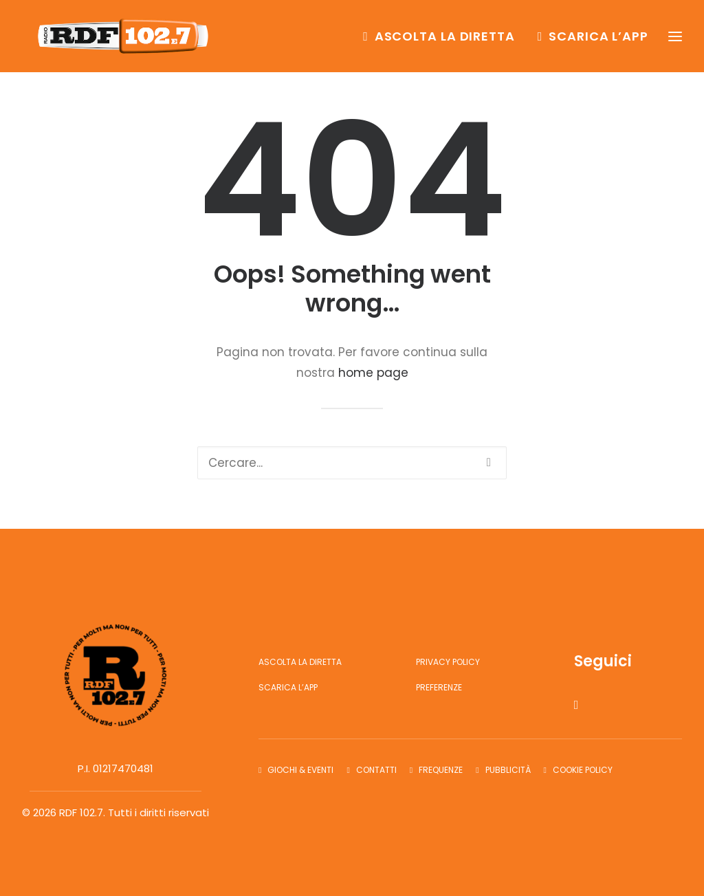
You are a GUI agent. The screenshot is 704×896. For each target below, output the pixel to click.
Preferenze (439, 687)
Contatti (376, 770)
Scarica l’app (598, 38)
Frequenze (441, 770)
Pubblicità (508, 770)
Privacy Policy (448, 662)
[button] (489, 462)
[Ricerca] (352, 462)
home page (373, 372)
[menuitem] (444, 39)
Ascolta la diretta (445, 38)
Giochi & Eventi (300, 770)
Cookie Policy (583, 770)
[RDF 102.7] (125, 39)
